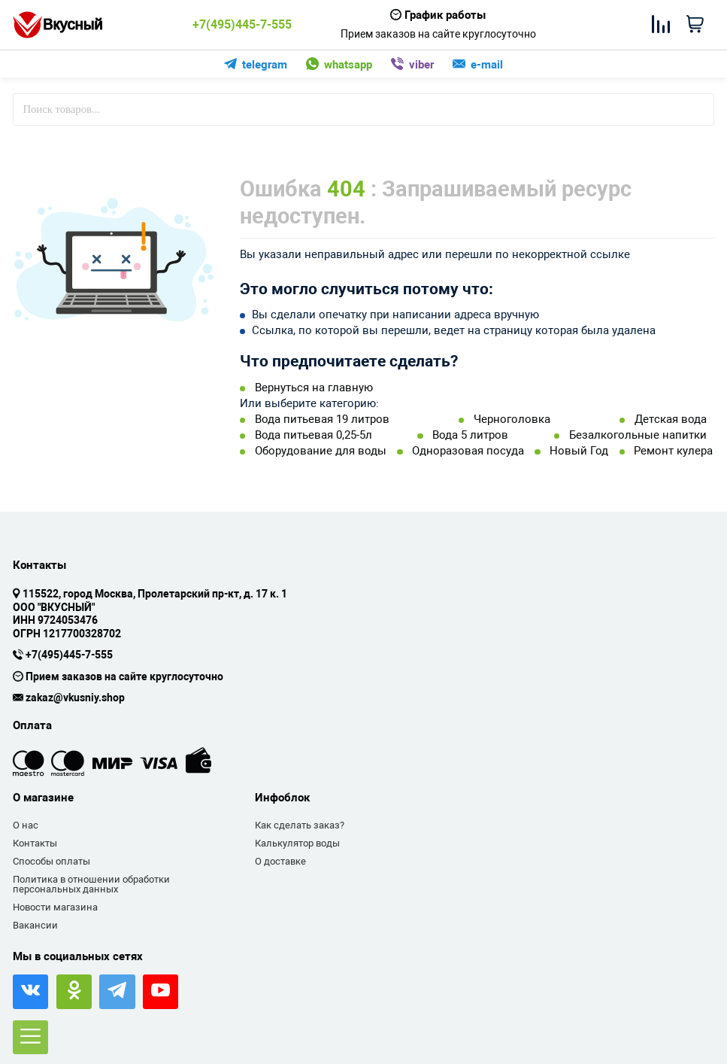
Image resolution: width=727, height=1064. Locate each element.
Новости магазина (55, 907)
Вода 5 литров (470, 435)
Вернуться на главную (314, 388)
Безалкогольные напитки (638, 435)
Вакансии (35, 925)
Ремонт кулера (673, 451)
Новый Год (579, 451)
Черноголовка (512, 419)
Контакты (35, 843)
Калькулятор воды (297, 843)
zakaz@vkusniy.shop (75, 698)
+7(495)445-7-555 (242, 25)
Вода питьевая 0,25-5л (313, 435)
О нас (25, 825)
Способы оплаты (51, 861)
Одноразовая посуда (468, 451)
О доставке (280, 861)
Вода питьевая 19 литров (322, 419)
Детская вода (671, 419)
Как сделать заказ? (299, 825)
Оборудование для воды (320, 451)
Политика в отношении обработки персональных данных (91, 884)
